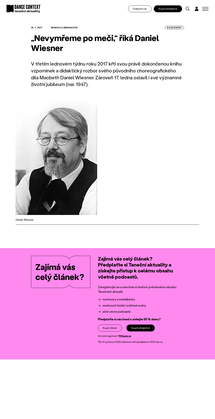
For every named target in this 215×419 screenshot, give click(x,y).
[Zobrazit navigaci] (205, 8)
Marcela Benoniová (64, 27)
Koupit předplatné (168, 8)
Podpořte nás (140, 8)
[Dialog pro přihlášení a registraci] (196, 8)
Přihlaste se (125, 336)
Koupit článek (110, 327)
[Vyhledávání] (187, 8)
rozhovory (174, 27)
